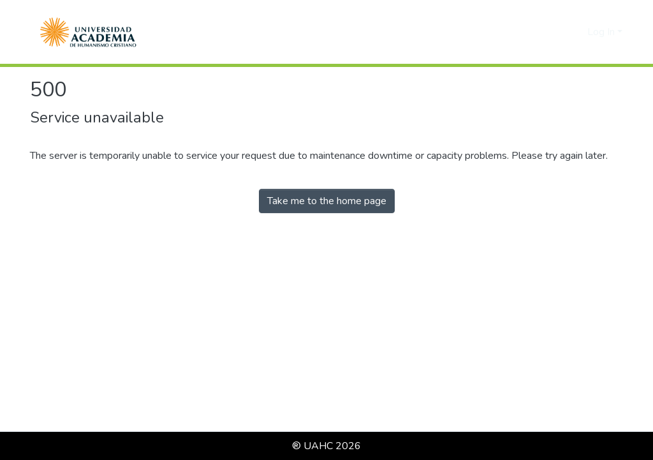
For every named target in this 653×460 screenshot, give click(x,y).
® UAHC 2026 (326, 446)
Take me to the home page (326, 201)
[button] (88, 32)
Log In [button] (602, 32)
